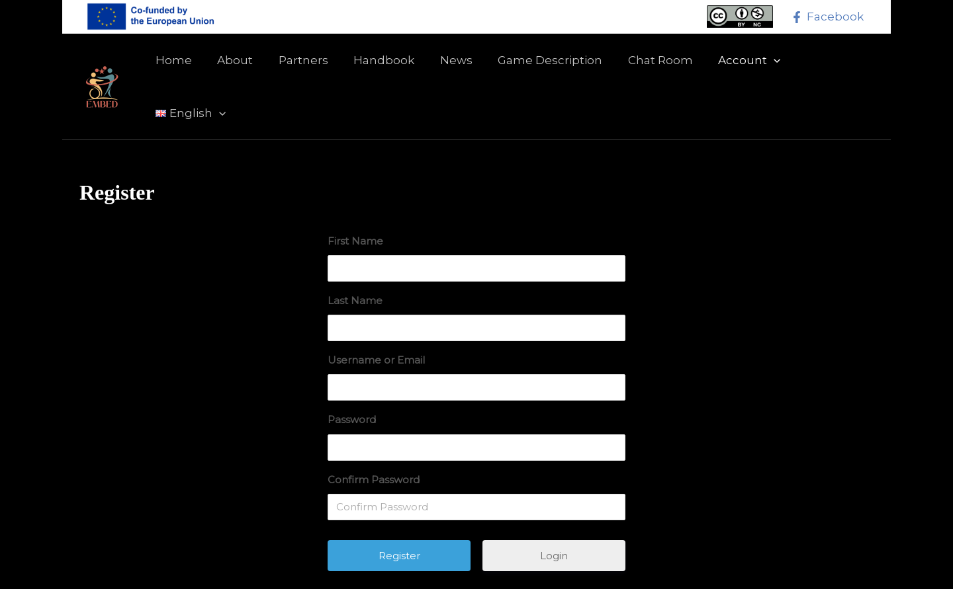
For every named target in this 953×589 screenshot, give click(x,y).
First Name (355, 199)
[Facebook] (827, 17)
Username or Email (376, 318)
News (448, 66)
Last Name (355, 259)
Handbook (379, 66)
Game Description (539, 66)
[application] (757, 66)
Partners (301, 66)
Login (554, 514)
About (236, 66)
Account (733, 66)
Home (177, 66)
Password (352, 378)
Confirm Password (374, 438)
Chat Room (646, 66)
